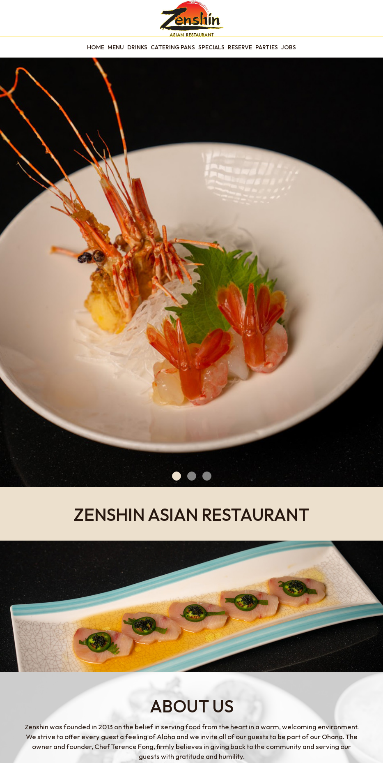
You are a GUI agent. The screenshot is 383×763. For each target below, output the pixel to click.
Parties (266, 47)
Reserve (240, 47)
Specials (211, 47)
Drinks (137, 47)
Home (95, 47)
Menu (116, 47)
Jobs (288, 47)
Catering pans (173, 47)
